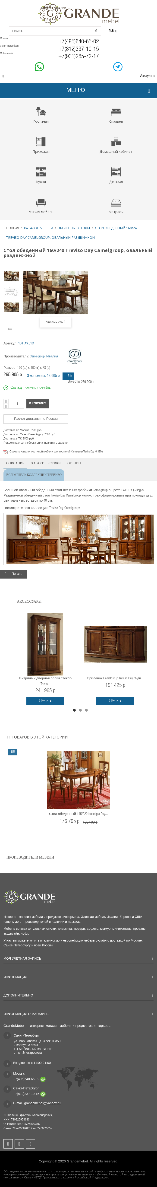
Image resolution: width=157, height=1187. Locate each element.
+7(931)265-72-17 (78, 57)
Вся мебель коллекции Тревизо (34, 474)
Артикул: (10, 343)
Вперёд (10, 328)
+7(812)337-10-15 (78, 49)
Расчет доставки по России (36, 419)
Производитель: (16, 356)
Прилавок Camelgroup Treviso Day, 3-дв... (115, 679)
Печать (17, 574)
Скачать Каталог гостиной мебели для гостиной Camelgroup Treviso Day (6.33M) (56, 451)
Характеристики (46, 462)
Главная (12, 228)
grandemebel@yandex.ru (42, 1103)
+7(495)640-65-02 (78, 42)
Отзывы (74, 462)
